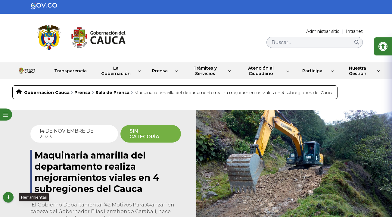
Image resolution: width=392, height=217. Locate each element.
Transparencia (60, 71)
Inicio (21, 71)
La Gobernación (107, 70)
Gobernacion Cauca (47, 92)
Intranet (354, 31)
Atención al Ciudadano (259, 70)
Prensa (154, 71)
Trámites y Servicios (201, 70)
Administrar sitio (323, 31)
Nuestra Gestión (357, 70)
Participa (311, 71)
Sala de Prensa (112, 92)
